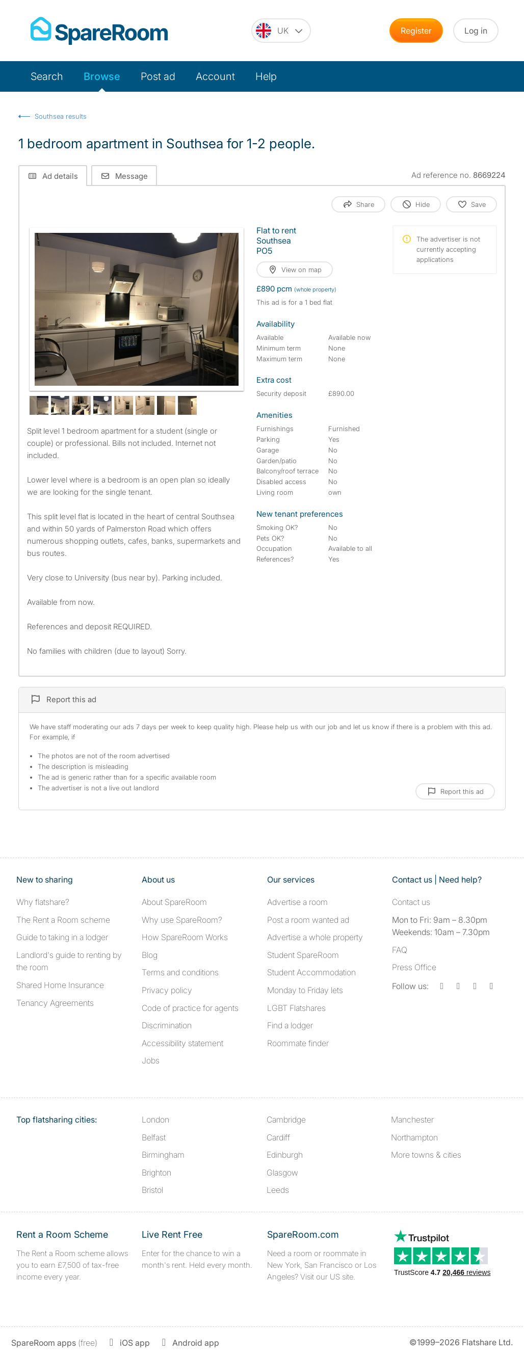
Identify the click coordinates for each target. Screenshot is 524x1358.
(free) (54, 1343)
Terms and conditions (180, 972)
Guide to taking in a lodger (62, 937)
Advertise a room (297, 902)
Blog (150, 955)
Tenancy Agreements (55, 1003)
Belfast (154, 1137)
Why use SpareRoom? (182, 920)
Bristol (152, 1190)
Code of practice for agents (190, 1008)
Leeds (278, 1190)
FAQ (399, 950)
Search (47, 76)
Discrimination (167, 1025)
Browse (102, 76)
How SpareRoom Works (185, 937)
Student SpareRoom (303, 955)
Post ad (158, 76)
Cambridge (286, 1119)
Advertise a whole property (315, 937)
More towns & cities (426, 1155)
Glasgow (282, 1172)
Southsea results (61, 116)
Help (266, 76)
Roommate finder (298, 1043)
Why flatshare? (42, 902)
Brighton (156, 1172)
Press (414, 967)
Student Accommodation (311, 972)
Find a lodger (290, 1025)
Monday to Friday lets (305, 990)
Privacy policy (167, 990)
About (174, 902)
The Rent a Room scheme (63, 920)
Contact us (411, 902)
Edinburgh (285, 1155)
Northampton (414, 1137)
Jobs (151, 1060)
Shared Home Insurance (60, 985)
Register (416, 30)
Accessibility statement (182, 1043)
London (155, 1119)
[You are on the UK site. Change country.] (281, 30)
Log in (475, 30)
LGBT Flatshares (296, 1008)
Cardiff (278, 1137)
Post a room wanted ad (308, 920)
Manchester (412, 1119)
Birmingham (163, 1155)
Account (215, 76)
